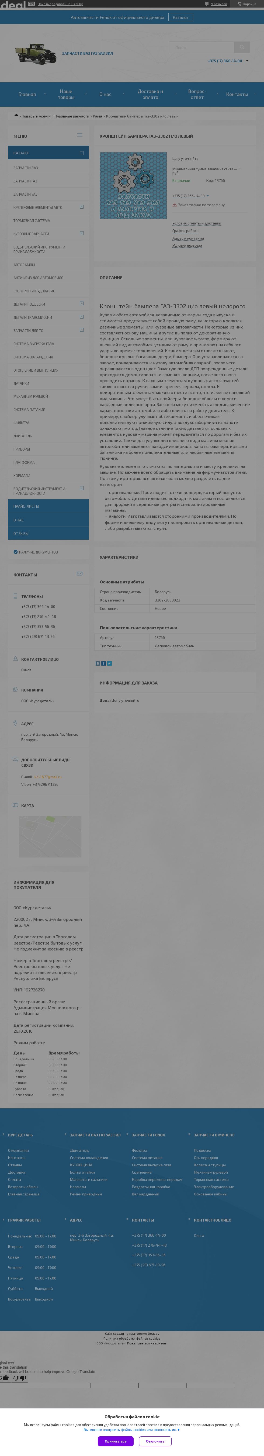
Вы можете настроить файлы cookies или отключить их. (130, 1430)
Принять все (116, 1441)
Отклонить (155, 1441)
